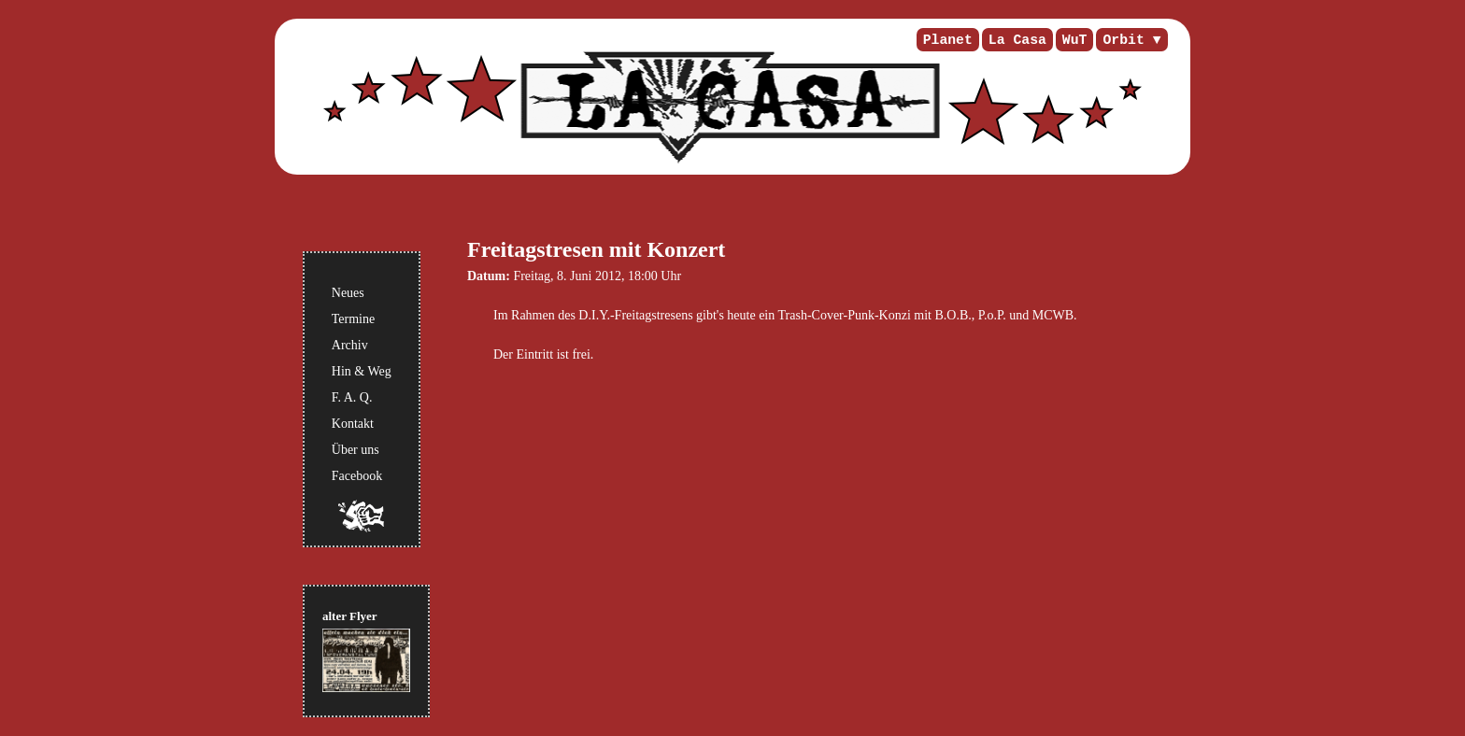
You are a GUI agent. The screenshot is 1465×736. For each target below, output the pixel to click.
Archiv (350, 345)
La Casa (1017, 40)
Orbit (1123, 40)
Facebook (357, 476)
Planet (948, 40)
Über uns (355, 450)
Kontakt (353, 424)
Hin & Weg (361, 371)
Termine (353, 319)
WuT (1075, 40)
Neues (348, 293)
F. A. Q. (352, 397)
